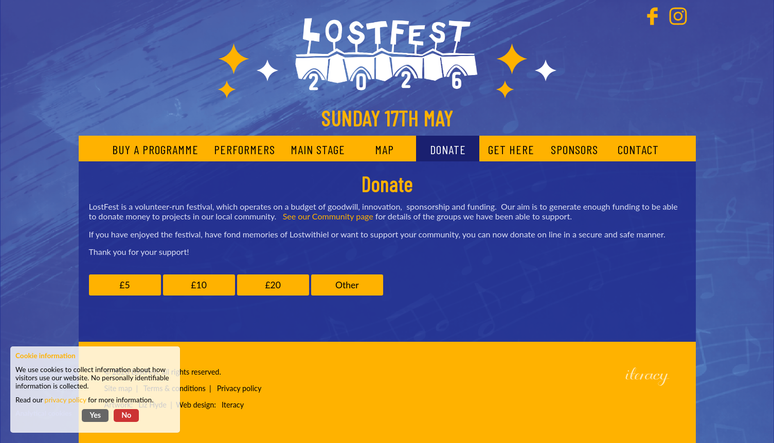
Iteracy (233, 404)
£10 (199, 285)
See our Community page (328, 216)
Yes (95, 415)
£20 (273, 285)
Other (347, 285)
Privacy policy (239, 388)
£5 (124, 285)
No (126, 415)
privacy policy (65, 400)
